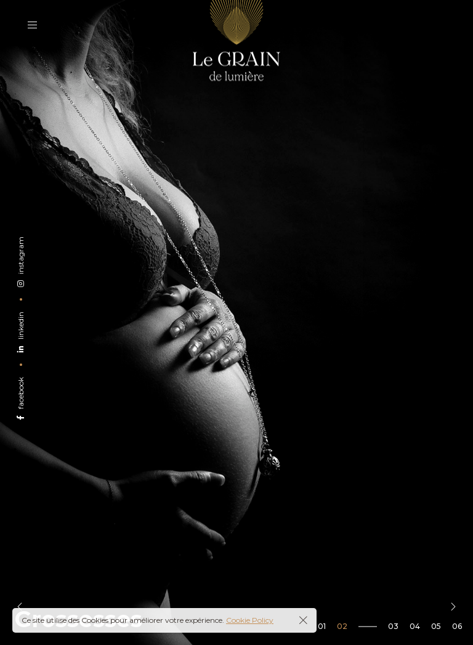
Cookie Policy (249, 620)
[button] (19, 606)
